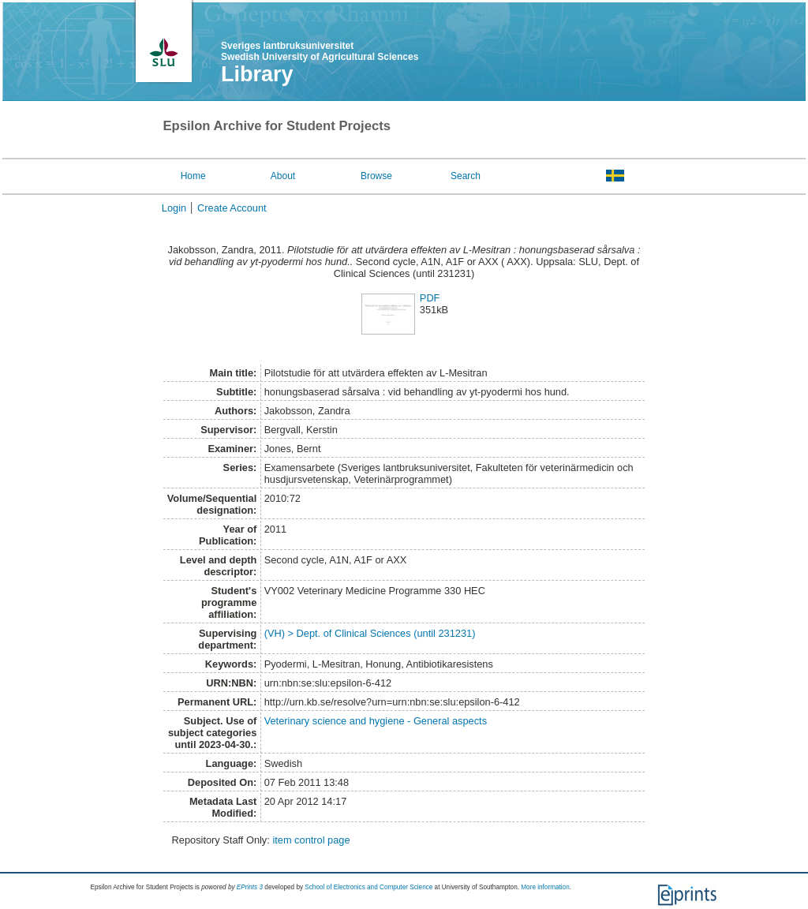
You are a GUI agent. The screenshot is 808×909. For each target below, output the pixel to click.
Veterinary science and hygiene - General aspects (375, 721)
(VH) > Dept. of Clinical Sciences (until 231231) (370, 633)
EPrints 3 (250, 887)
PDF (430, 298)
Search (466, 175)
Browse (376, 175)
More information (545, 887)
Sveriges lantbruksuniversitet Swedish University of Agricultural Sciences (319, 51)
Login (174, 208)
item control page (311, 840)
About (283, 175)
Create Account (232, 208)
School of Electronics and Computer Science (368, 887)
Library (257, 74)
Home (193, 175)
